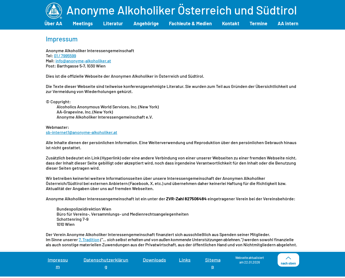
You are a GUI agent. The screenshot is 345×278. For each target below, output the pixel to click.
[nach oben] (288, 260)
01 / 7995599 (65, 55)
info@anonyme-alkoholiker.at (83, 60)
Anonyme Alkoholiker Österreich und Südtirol (181, 10)
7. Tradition (89, 239)
